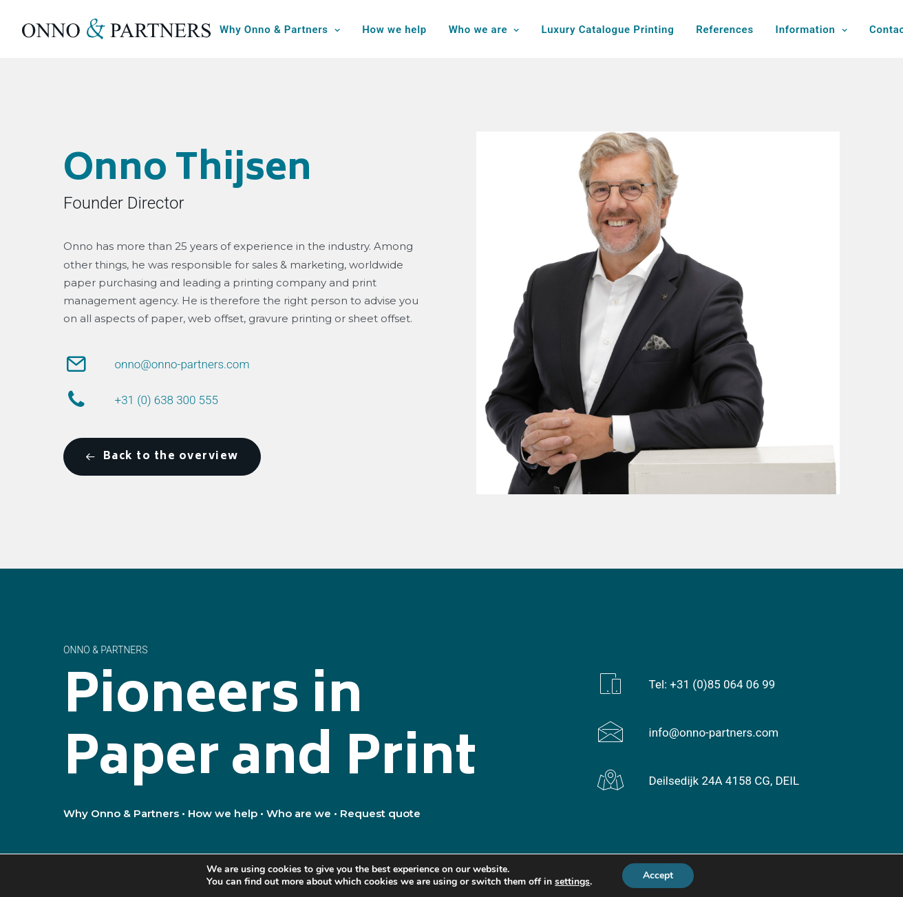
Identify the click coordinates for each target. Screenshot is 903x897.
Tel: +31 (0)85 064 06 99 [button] (712, 684)
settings (572, 882)
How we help (394, 29)
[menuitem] (285, 30)
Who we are (484, 29)
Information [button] (812, 29)
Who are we (298, 813)
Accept (658, 875)
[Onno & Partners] (116, 29)
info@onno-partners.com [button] (714, 732)
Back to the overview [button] (162, 456)
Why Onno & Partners (280, 29)
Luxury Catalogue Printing (608, 29)
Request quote (380, 813)
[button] (76, 368)
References (725, 29)
